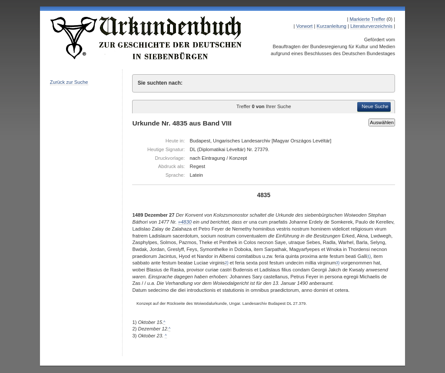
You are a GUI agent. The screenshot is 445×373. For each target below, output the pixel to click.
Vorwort (304, 26)
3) (337, 263)
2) (226, 263)
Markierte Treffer (367, 19)
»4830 (185, 221)
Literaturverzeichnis (371, 26)
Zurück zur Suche (69, 82)
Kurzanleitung (331, 26)
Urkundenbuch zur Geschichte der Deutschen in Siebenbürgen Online (146, 37)
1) (369, 256)
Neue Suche (375, 106)
